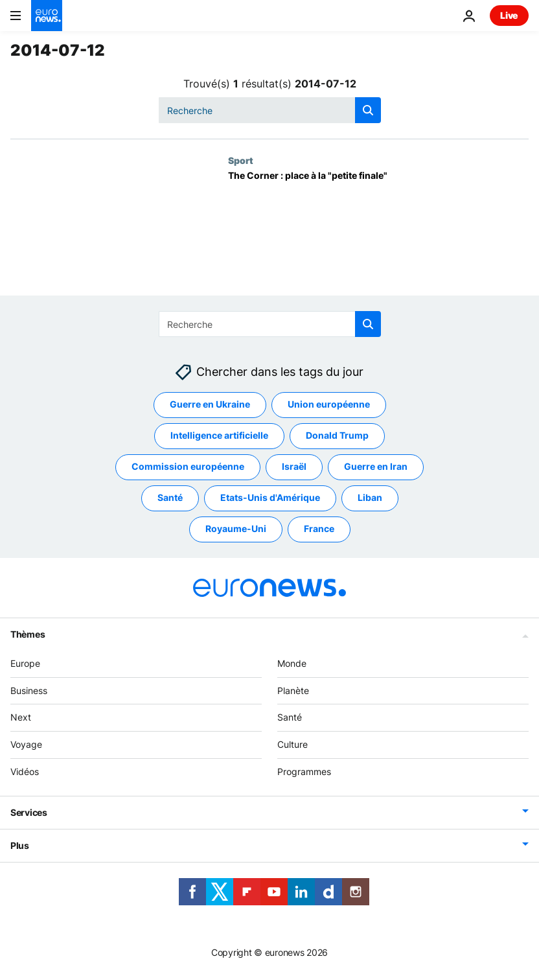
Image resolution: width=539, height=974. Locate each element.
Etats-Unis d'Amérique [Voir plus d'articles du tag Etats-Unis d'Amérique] (270, 497)
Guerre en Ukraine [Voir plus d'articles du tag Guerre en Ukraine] (210, 404)
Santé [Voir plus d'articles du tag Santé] (170, 497)
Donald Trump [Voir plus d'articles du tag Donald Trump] (337, 435)
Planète (293, 690)
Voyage (26, 744)
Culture (292, 744)
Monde (291, 663)
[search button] (368, 110)
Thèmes (27, 634)
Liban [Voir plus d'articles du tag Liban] (370, 497)
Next (20, 717)
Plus (19, 845)
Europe (25, 663)
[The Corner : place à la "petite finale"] (378, 233)
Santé (289, 717)
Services (28, 812)
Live (509, 15)
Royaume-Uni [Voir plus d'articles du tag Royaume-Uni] (235, 528)
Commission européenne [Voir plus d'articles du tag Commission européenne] (188, 466)
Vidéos (24, 771)
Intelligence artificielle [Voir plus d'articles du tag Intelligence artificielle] (219, 435)
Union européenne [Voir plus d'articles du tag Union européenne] (329, 404)
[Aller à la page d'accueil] (46, 15)
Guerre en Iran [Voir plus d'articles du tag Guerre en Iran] (375, 466)
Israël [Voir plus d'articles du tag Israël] (294, 466)
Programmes (304, 771)
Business (28, 690)
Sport (240, 160)
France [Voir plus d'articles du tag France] (319, 528)
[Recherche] (270, 110)
